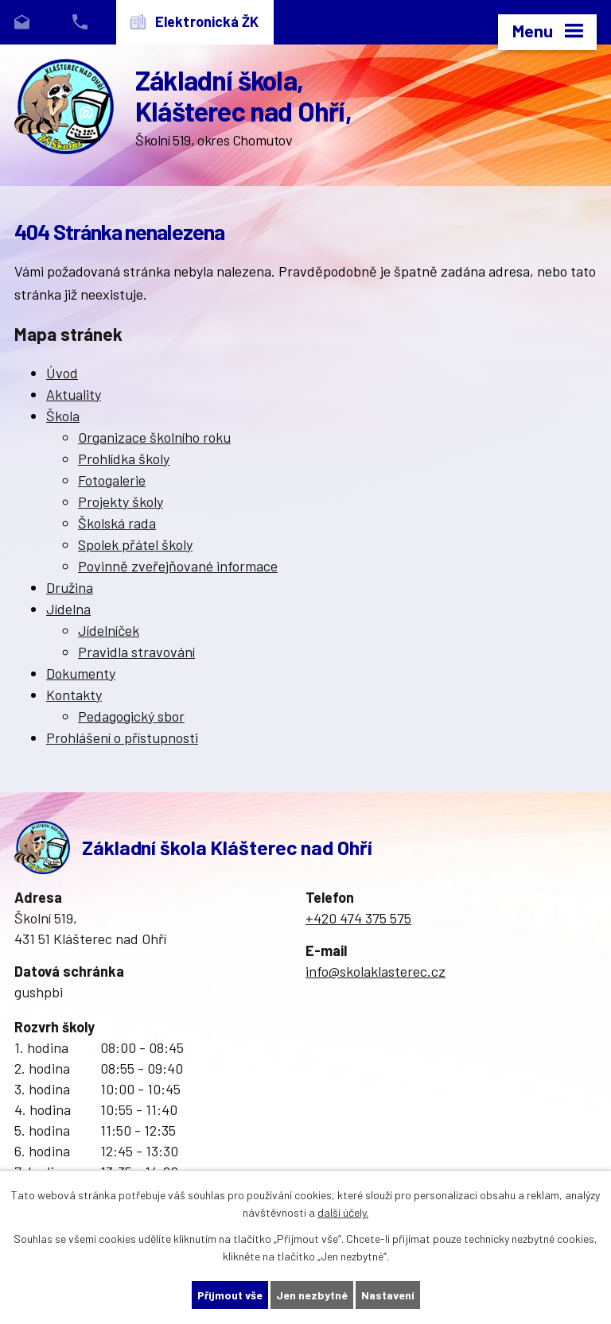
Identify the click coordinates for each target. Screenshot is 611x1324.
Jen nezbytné (312, 1295)
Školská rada (117, 523)
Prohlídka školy (123, 458)
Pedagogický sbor (131, 716)
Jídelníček (108, 630)
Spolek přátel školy (135, 544)
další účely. (342, 1213)
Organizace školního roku (154, 437)
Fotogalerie (112, 480)
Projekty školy (120, 501)
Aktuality (73, 394)
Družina (69, 587)
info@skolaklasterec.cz (376, 971)
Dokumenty (80, 673)
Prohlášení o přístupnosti (122, 737)
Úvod (62, 372)
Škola (63, 415)
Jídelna (68, 608)
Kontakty (74, 694)
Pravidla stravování (136, 651)
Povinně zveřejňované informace (178, 566)
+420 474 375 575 (358, 918)
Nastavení (387, 1295)
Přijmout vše (230, 1295)
